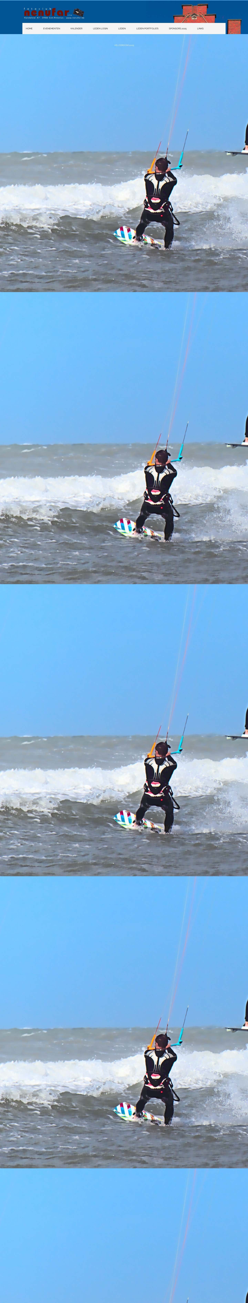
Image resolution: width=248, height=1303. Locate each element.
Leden (122, 28)
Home (29, 28)
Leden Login (100, 28)
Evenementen (51, 28)
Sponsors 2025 (178, 28)
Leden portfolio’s (147, 28)
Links (200, 28)
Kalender (76, 28)
